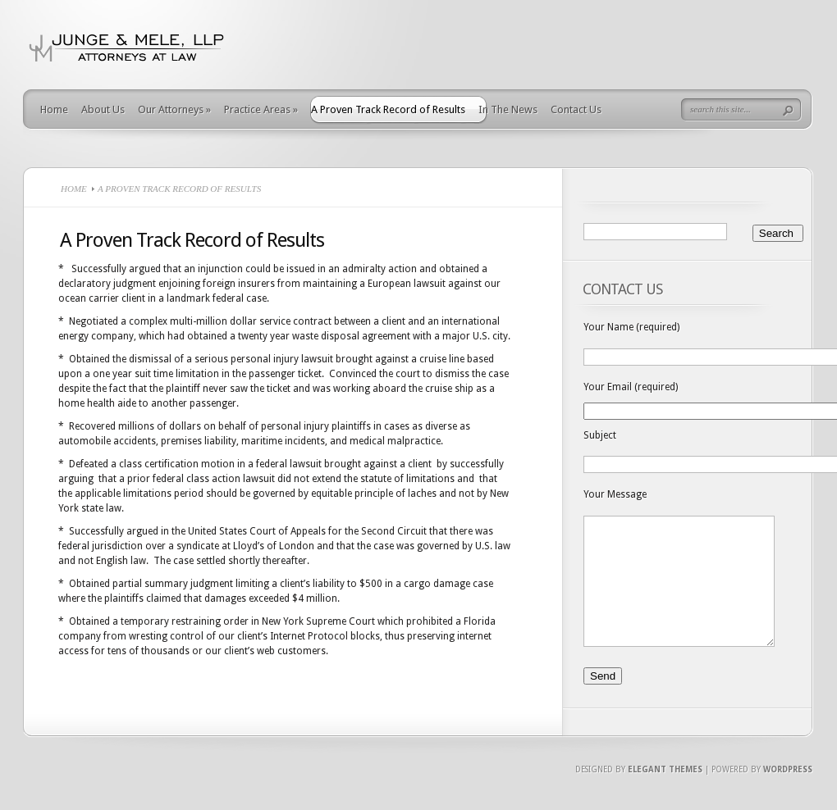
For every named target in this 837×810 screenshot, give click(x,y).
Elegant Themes (665, 794)
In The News (507, 109)
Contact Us (576, 109)
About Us (103, 109)
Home (54, 109)
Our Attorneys (174, 109)
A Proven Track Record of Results (388, 109)
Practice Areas (261, 109)
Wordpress (787, 794)
